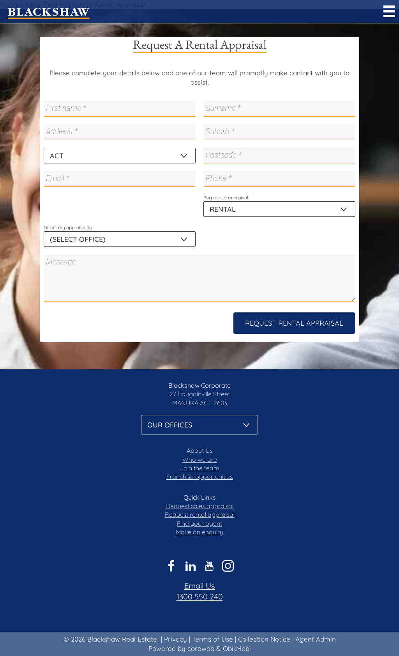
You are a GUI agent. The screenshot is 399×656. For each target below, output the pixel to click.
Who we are (199, 459)
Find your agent (199, 523)
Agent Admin (315, 639)
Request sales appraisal (199, 506)
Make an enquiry (199, 532)
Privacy (175, 639)
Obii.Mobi (237, 648)
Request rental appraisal (200, 514)
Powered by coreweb (181, 648)
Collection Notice (264, 639)
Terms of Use (212, 639)
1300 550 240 (200, 596)
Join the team (199, 468)
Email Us (199, 585)
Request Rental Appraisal (294, 323)
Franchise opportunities (199, 476)
